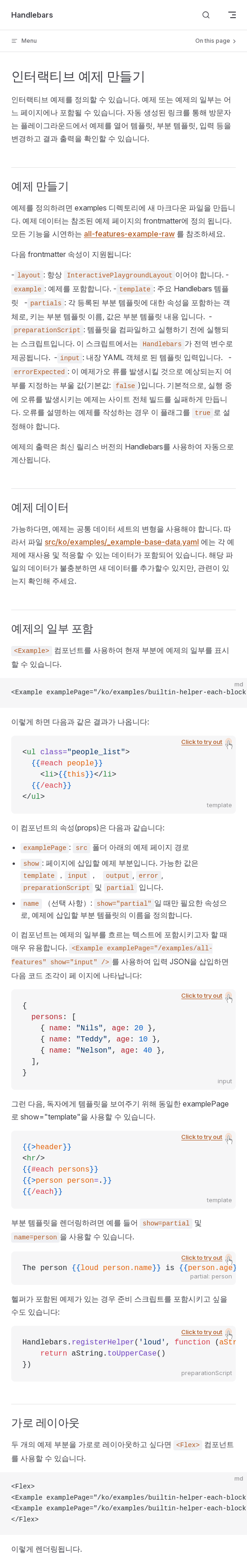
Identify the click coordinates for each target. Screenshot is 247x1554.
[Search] (206, 15)
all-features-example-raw (129, 233)
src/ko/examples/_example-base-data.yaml (122, 542)
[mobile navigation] (232, 15)
